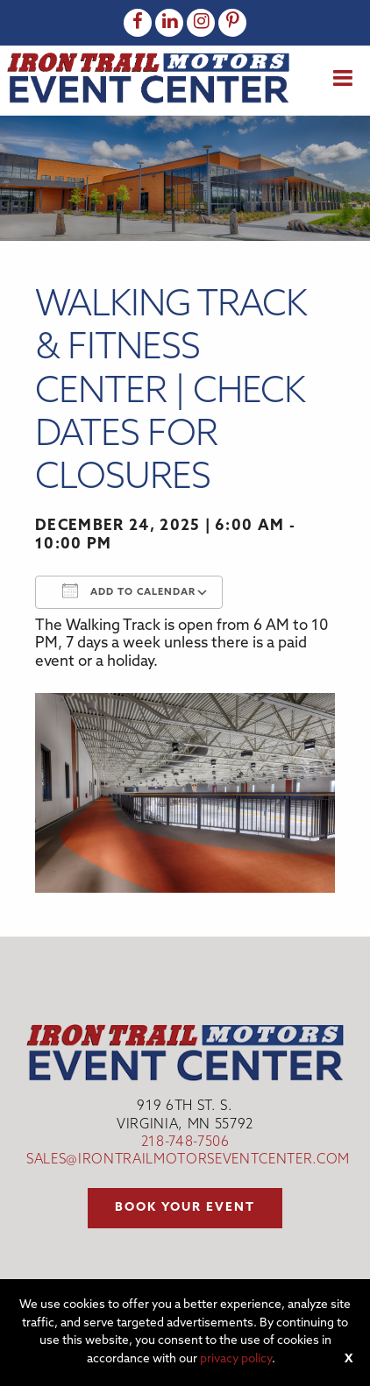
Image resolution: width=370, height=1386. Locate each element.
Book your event (185, 1207)
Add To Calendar (129, 590)
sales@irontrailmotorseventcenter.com (188, 1160)
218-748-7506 (185, 1142)
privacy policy (236, 1359)
